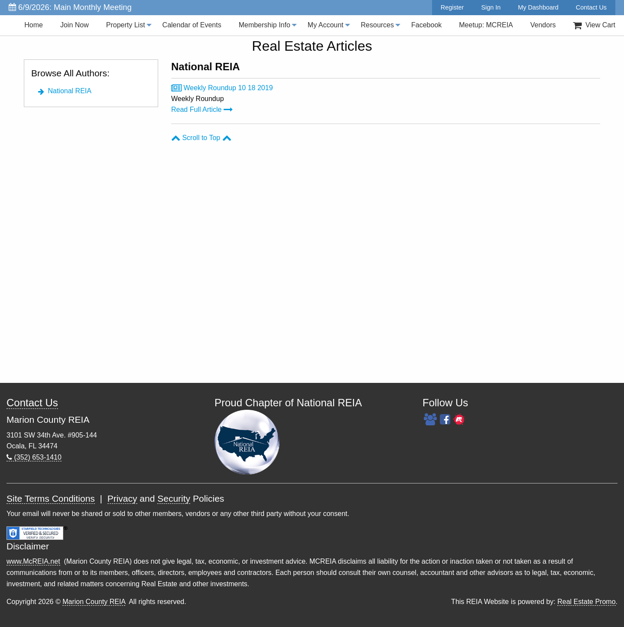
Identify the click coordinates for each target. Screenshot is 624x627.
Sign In (490, 7)
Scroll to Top (201, 137)
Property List (125, 25)
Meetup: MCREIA (486, 25)
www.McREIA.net (33, 561)
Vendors (543, 25)
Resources (377, 25)
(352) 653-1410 (34, 457)
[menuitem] (34, 25)
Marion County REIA (93, 601)
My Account (326, 25)
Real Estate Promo (586, 601)
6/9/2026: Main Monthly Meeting (70, 7)
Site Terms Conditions (50, 498)
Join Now (74, 25)
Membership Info (264, 25)
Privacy (122, 498)
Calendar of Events (191, 25)
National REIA (64, 91)
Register (452, 7)
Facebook (426, 25)
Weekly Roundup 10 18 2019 (222, 87)
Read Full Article (202, 109)
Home (33, 25)
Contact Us (591, 7)
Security (173, 498)
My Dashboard (538, 7)
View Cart (594, 25)
